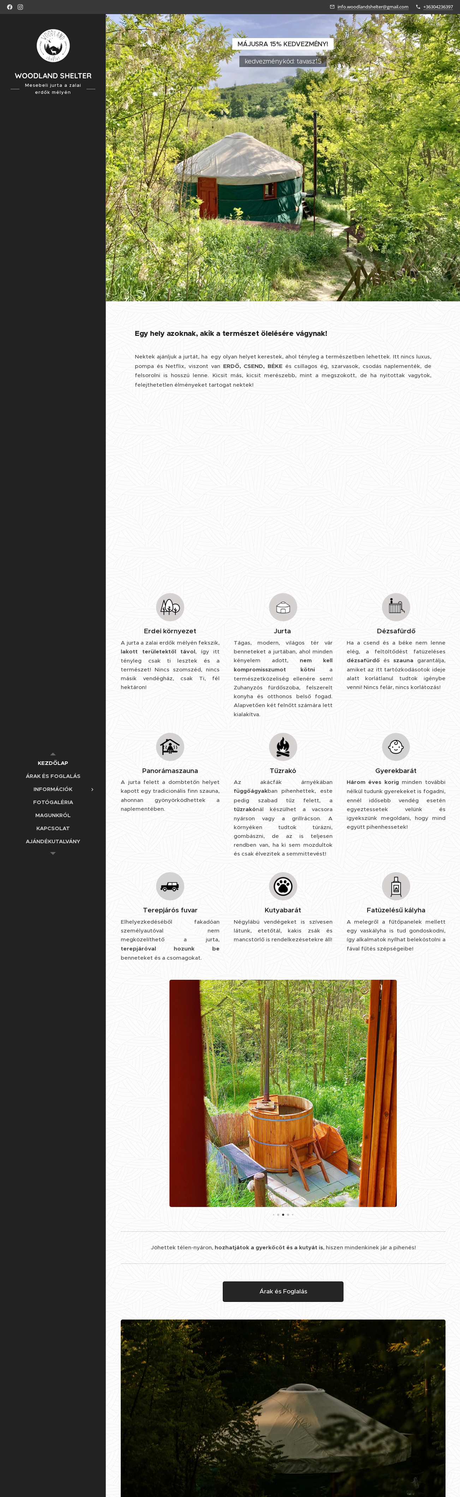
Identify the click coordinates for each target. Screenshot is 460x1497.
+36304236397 (438, 7)
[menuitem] (53, 763)
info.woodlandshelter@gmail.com (372, 7)
